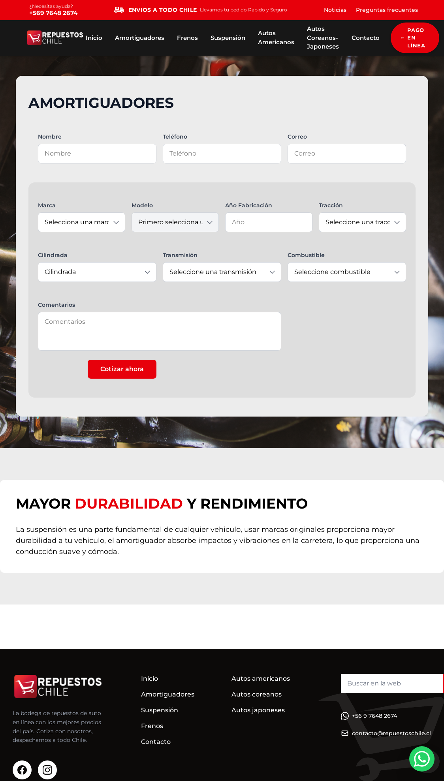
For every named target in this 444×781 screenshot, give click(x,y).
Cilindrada (53, 255)
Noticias (335, 9)
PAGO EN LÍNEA (413, 38)
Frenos (187, 37)
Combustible (306, 255)
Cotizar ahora (122, 369)
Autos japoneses (258, 710)
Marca (47, 205)
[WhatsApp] (422, 759)
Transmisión (180, 255)
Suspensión (228, 37)
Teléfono (175, 136)
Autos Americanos (276, 37)
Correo (297, 136)
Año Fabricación (248, 205)
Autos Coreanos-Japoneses (323, 37)
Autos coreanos (256, 694)
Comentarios (56, 304)
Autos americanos (260, 678)
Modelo (142, 205)
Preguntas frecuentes (387, 9)
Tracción (331, 205)
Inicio (94, 37)
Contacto (366, 37)
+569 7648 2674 (53, 13)
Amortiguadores (139, 37)
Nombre (50, 136)
